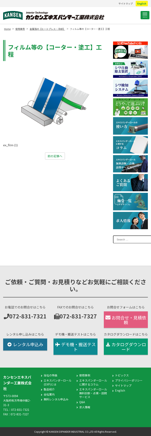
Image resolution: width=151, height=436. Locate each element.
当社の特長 (50, 375)
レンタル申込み (25, 344)
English (141, 3)
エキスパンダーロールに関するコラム (93, 382)
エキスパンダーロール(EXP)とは (57, 382)
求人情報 (84, 407)
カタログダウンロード (126, 346)
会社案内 (49, 394)
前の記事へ (55, 156)
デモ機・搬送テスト (75, 346)
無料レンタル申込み (56, 399)
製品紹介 (49, 389)
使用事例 (84, 375)
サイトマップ (126, 3)
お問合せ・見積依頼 (125, 319)
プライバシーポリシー (129, 380)
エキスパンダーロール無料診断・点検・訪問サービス (93, 393)
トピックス (122, 375)
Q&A (82, 402)
